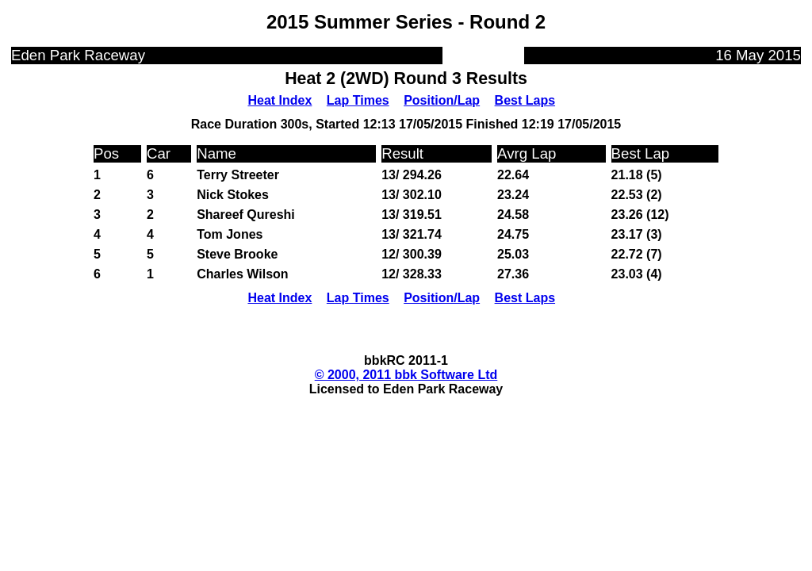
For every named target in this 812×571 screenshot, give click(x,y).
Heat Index (279, 100)
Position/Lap (442, 100)
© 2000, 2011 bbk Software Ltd (406, 374)
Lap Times (358, 100)
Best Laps (525, 100)
